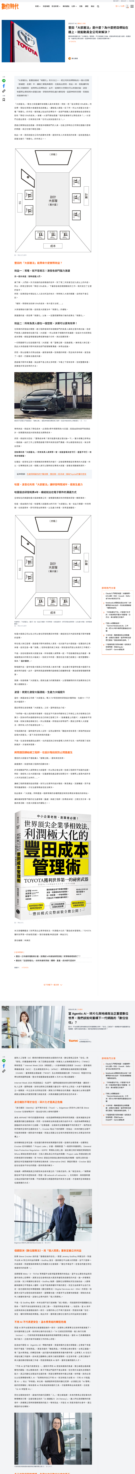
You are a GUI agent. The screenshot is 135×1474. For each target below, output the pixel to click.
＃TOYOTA (72, 41)
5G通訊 (80, 1009)
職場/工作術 (82, 23)
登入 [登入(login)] (117, 6)
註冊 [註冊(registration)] (122, 6)
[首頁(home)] (10, 6)
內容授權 (131, 1)
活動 (80, 6)
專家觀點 (66, 6)
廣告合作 (123, 1)
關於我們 (115, 1)
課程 (86, 6)
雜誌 (92, 6)
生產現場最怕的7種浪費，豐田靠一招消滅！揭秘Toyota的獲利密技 (56, 474)
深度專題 (46, 6)
